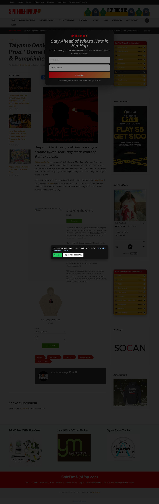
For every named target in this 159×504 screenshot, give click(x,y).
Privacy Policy (101, 248)
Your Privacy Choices (61, 250)
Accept (57, 255)
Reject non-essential (73, 255)
